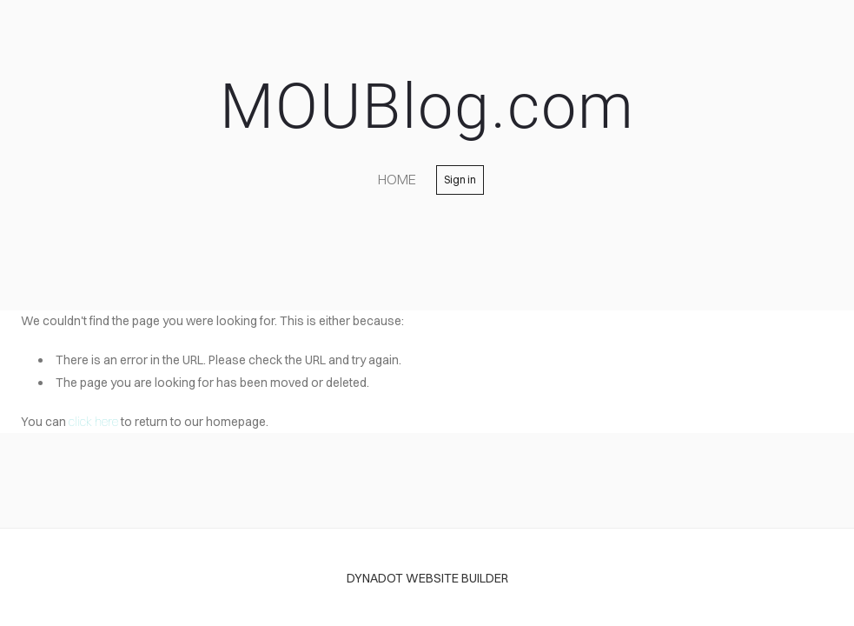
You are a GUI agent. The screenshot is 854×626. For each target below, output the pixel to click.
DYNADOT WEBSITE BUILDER (427, 578)
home (397, 179)
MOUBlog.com (427, 106)
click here (93, 422)
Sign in (460, 179)
